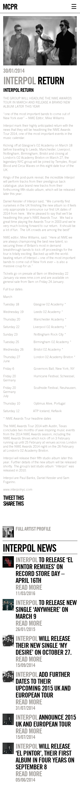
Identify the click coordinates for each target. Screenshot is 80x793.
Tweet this (13, 497)
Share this (13, 503)
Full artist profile (33, 528)
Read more (29, 587)
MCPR (10, 6)
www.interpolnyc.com (17, 489)
